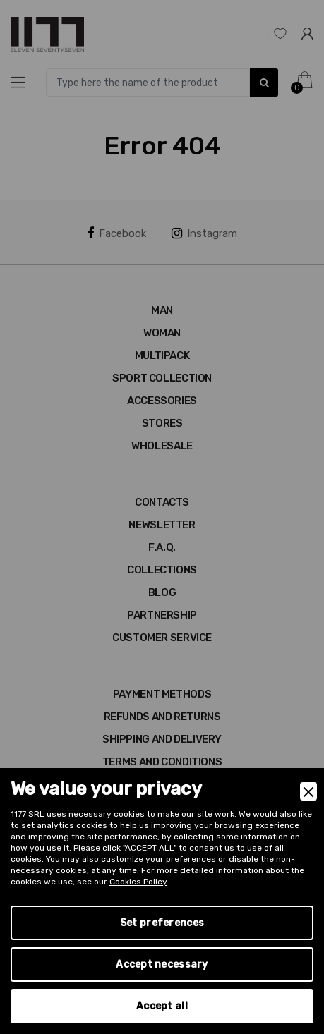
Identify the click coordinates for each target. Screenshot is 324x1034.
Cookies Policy (138, 882)
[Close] (308, 791)
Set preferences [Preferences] (162, 923)
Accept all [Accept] (162, 1006)
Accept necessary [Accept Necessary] (162, 965)
